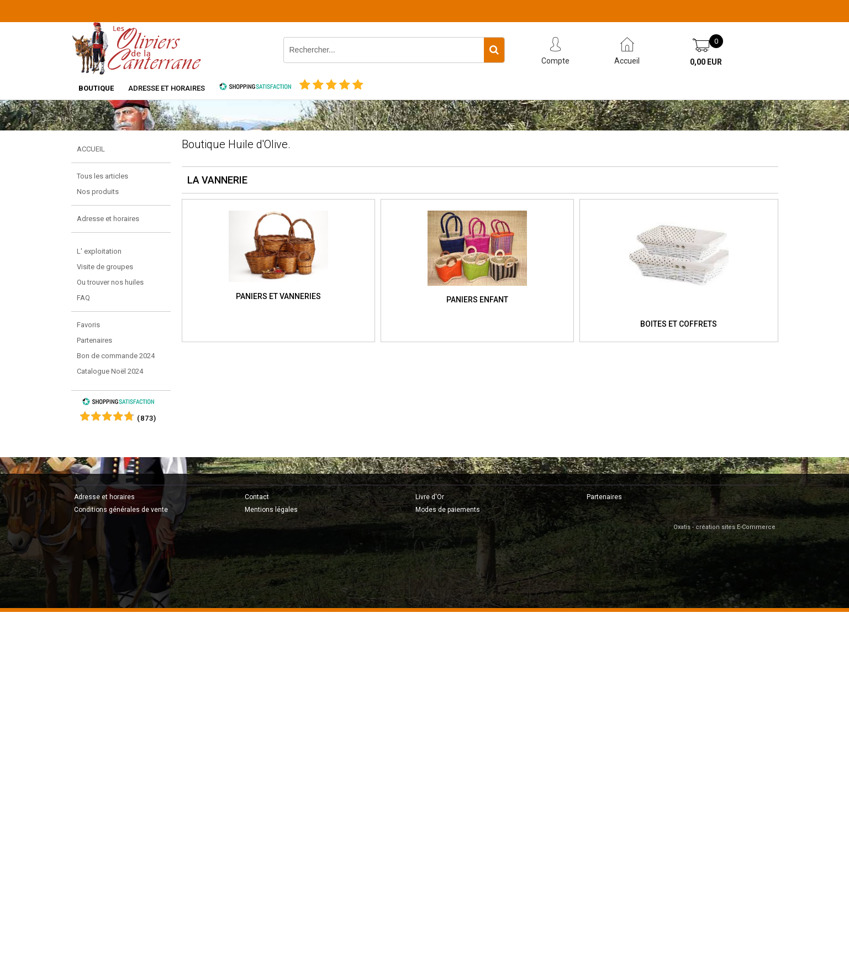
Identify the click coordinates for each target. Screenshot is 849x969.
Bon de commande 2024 (116, 356)
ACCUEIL (91, 149)
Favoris (88, 325)
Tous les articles (102, 176)
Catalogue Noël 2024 (110, 371)
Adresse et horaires (166, 88)
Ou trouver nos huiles (110, 282)
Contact (257, 497)
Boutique (96, 88)
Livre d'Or (429, 497)
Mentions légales (271, 510)
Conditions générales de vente (121, 510)
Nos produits (98, 191)
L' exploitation (99, 251)
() (146, 418)
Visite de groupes (105, 267)
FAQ (83, 298)
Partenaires (94, 340)
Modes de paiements (447, 510)
